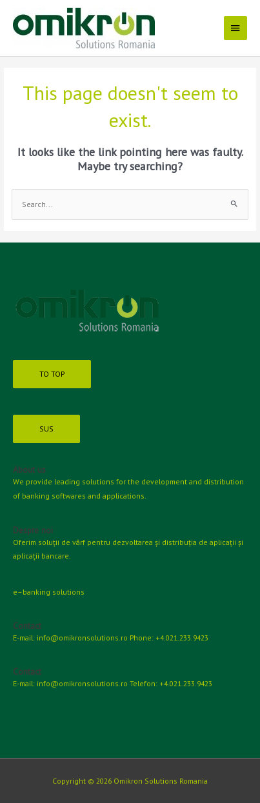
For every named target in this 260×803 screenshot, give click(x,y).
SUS (46, 428)
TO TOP (52, 374)
